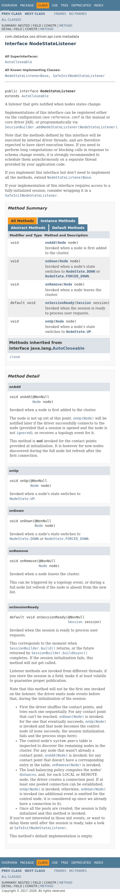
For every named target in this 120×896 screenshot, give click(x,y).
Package (27, 5)
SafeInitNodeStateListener (79, 76)
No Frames (78, 14)
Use (55, 5)
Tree (64, 5)
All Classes (11, 19)
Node (62, 243)
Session (83, 303)
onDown (51, 261)
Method (65, 25)
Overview (9, 5)
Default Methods (68, 228)
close (15, 357)
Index (98, 5)
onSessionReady (59, 303)
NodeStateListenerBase (27, 76)
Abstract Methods (28, 228)
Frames (60, 14)
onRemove (53, 284)
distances (28, 775)
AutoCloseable (18, 62)
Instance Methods (57, 221)
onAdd (50, 243)
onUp (49, 321)
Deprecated (81, 5)
